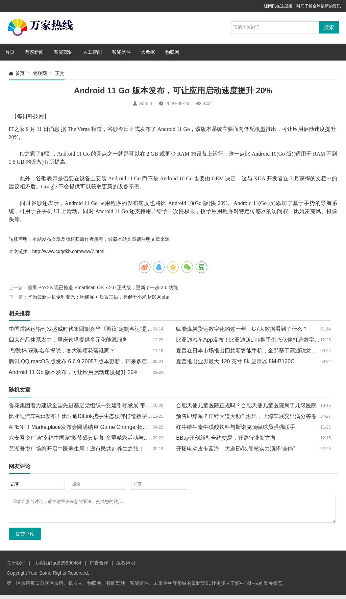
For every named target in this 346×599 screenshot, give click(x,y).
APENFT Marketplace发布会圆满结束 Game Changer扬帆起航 (84, 427)
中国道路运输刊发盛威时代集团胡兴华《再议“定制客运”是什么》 (86, 329)
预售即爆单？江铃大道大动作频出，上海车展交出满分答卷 (246, 416)
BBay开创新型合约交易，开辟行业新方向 (225, 438)
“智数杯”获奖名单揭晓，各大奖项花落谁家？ (62, 350)
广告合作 (99, 567)
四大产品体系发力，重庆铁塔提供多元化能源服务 (68, 340)
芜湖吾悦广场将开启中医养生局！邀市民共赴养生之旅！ (76, 449)
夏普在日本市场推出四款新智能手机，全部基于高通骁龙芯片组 (251, 350)
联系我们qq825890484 (57, 567)
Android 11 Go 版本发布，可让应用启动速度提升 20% (74, 372)
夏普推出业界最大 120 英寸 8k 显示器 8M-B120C (235, 361)
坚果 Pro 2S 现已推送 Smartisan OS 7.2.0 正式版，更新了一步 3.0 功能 (103, 287)
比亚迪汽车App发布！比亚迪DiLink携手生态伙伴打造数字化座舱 (253, 340)
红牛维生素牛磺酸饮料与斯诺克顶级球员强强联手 (235, 427)
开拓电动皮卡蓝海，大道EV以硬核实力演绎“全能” (235, 449)
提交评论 (25, 537)
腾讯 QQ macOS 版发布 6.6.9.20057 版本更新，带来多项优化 (83, 361)
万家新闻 (34, 52)
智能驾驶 (63, 52)
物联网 (172, 52)
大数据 (148, 52)
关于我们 (16, 567)
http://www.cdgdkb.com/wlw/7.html (68, 251)
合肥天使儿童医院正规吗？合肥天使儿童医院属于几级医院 (246, 405)
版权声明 (125, 567)
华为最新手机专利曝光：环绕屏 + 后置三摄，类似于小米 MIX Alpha (99, 297)
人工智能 (92, 52)
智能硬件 (121, 52)
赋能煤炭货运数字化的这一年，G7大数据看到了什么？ (241, 329)
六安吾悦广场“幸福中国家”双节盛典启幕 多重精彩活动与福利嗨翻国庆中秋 (98, 438)
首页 (10, 52)
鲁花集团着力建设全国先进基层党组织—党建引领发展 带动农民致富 (90, 405)
